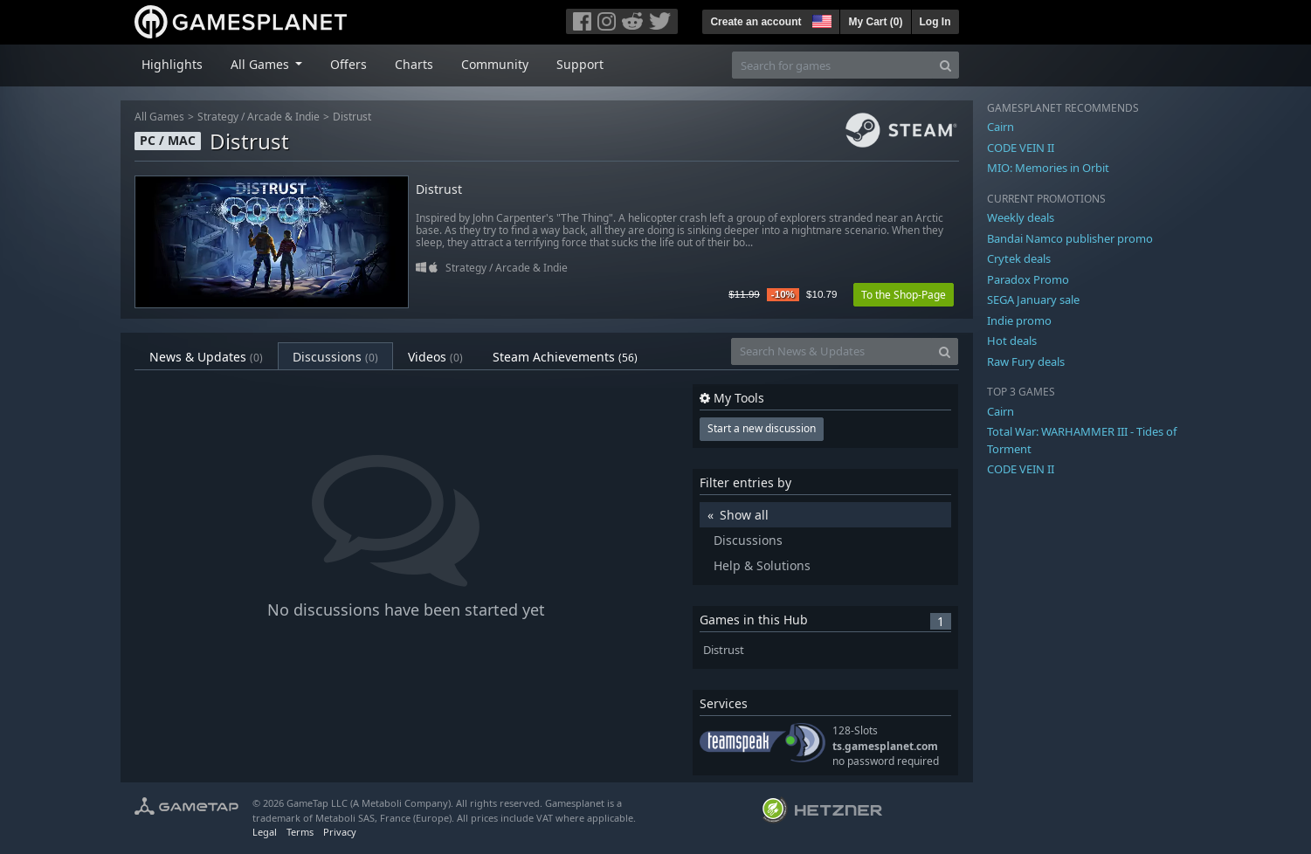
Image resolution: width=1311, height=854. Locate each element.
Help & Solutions (762, 565)
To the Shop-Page (903, 294)
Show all (744, 514)
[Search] (945, 65)
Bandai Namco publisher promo (1070, 238)
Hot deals (1012, 340)
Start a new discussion (761, 428)
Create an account (755, 22)
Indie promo (1019, 320)
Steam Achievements (565, 356)
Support (580, 64)
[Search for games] (832, 65)
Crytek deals (1019, 258)
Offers (348, 64)
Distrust (352, 116)
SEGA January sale (1033, 299)
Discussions (335, 356)
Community (494, 64)
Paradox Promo (1028, 279)
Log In (935, 22)
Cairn (1000, 126)
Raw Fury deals (1026, 361)
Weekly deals (1020, 217)
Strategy (217, 116)
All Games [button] (262, 64)
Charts (414, 64)
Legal (264, 831)
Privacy (339, 831)
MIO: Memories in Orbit (1048, 168)
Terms (300, 831)
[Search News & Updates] (831, 351)
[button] (820, 19)
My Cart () (875, 22)
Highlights (172, 64)
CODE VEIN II (1020, 147)
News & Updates (206, 356)
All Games (159, 116)
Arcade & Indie (283, 116)
